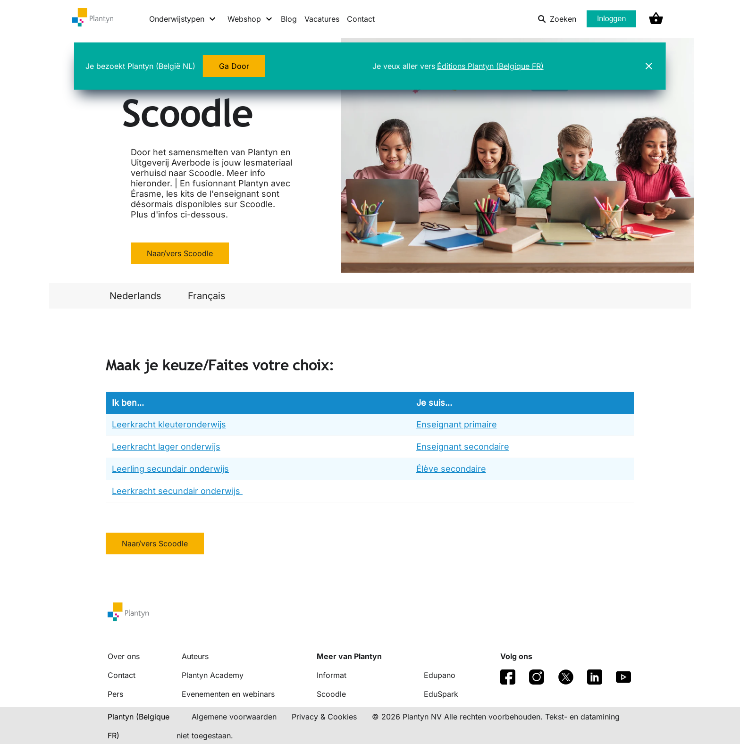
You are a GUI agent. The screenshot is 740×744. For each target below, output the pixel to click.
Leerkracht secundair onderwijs (177, 491)
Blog (289, 19)
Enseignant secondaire (462, 446)
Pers (115, 694)
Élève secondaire (451, 469)
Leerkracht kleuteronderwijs (169, 424)
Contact (361, 19)
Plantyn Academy (213, 675)
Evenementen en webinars (228, 694)
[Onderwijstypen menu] (183, 19)
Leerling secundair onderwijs (170, 469)
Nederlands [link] (135, 296)
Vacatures (321, 19)
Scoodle (331, 694)
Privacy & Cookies (324, 716)
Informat (331, 675)
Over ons (124, 656)
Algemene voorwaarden (234, 716)
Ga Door (234, 66)
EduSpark (441, 694)
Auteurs (195, 656)
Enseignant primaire (456, 424)
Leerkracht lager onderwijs (166, 446)
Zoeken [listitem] (557, 19)
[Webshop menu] (250, 19)
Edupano (439, 675)
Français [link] (207, 296)
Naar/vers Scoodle (180, 253)
